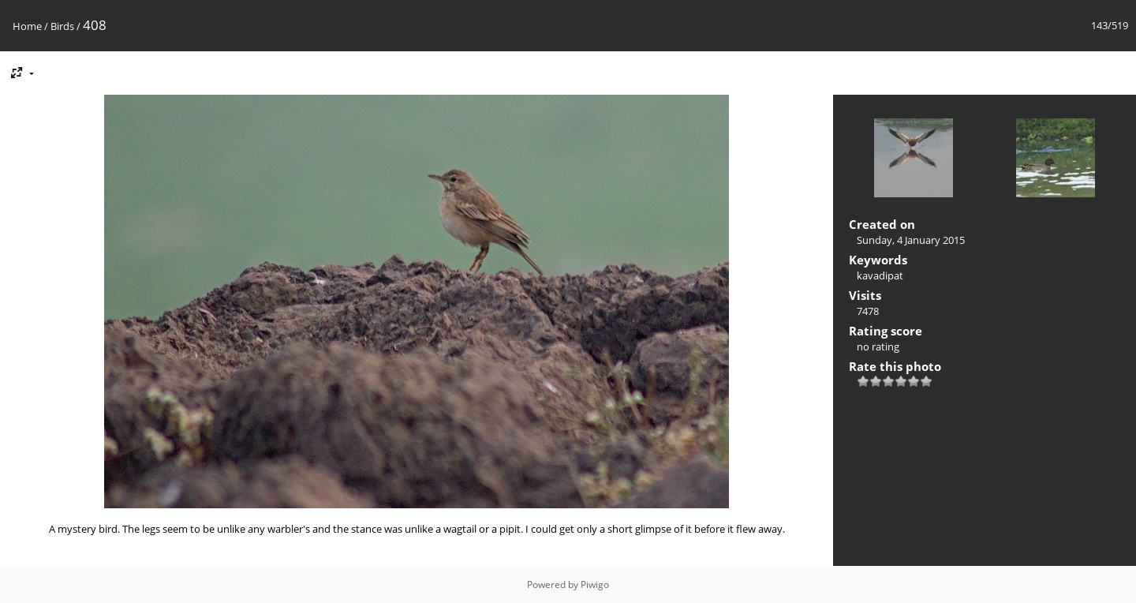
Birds (62, 26)
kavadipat (880, 275)
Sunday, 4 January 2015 (911, 240)
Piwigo (595, 584)
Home (27, 26)
